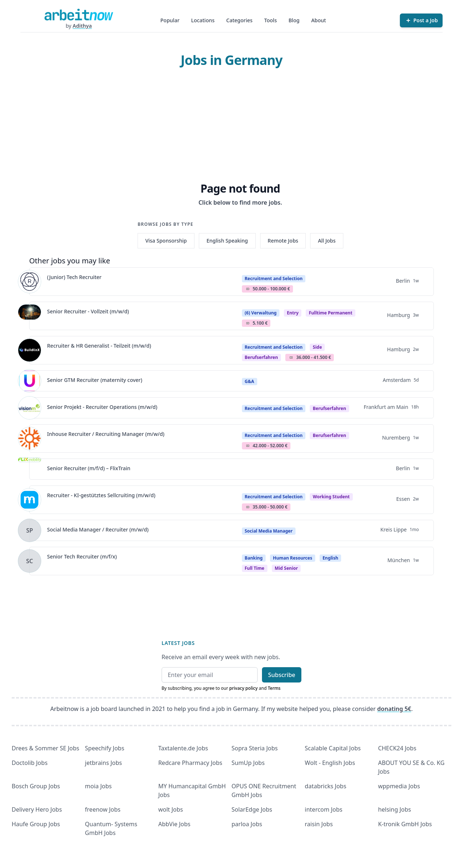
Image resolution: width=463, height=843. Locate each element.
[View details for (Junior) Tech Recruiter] (29, 281)
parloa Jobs (246, 824)
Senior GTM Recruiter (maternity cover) (94, 379)
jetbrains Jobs (103, 763)
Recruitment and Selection (274, 278)
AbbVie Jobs (174, 824)
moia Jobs (98, 786)
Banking (254, 558)
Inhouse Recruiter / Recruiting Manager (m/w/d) (106, 433)
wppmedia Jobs (399, 786)
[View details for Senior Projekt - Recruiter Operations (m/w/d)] (29, 407)
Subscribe (282, 675)
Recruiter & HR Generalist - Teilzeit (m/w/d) (99, 345)
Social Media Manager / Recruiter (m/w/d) (97, 529)
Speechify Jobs (104, 748)
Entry (292, 313)
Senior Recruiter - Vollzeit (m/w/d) (88, 311)
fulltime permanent (330, 313)
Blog (294, 20)
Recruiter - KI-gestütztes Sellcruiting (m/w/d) (101, 495)
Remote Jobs (283, 240)
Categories (239, 20)
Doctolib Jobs (29, 763)
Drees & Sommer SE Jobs (45, 748)
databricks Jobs (325, 786)
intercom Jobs (323, 809)
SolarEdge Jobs (251, 809)
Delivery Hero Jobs (37, 809)
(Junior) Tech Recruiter (74, 277)
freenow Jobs (102, 809)
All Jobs (326, 240)
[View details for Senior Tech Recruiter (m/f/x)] (29, 561)
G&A (249, 381)
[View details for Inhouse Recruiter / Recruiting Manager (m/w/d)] (29, 438)
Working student (331, 497)
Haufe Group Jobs (36, 824)
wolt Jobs (170, 809)
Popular (170, 20)
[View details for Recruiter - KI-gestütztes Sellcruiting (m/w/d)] (29, 499)
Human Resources (292, 558)
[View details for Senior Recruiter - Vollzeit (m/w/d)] (29, 316)
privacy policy (243, 688)
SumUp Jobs (248, 763)
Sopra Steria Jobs (254, 748)
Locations (203, 20)
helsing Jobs (394, 809)
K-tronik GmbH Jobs (405, 824)
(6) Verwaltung (261, 313)
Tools (270, 20)
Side (317, 347)
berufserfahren (261, 357)
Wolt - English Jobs (330, 763)
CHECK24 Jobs (397, 748)
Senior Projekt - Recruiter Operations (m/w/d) (102, 406)
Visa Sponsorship (166, 240)
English (330, 558)
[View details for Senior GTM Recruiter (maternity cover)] (29, 381)
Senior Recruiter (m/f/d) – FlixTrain (88, 468)
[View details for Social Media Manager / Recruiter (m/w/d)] (29, 530)
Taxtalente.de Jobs (183, 748)
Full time (255, 568)
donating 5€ (394, 709)
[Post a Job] (421, 20)
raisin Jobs (319, 824)
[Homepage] (79, 14)
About (318, 20)
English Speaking (227, 240)
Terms (274, 688)
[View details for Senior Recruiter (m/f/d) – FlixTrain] (29, 469)
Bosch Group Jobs (36, 786)
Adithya (82, 25)
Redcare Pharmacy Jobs (190, 763)
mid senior (286, 568)
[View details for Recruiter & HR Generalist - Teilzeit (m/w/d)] (29, 350)
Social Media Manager (269, 531)
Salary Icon (248, 288)
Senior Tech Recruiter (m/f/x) (82, 556)
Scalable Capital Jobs (332, 748)
